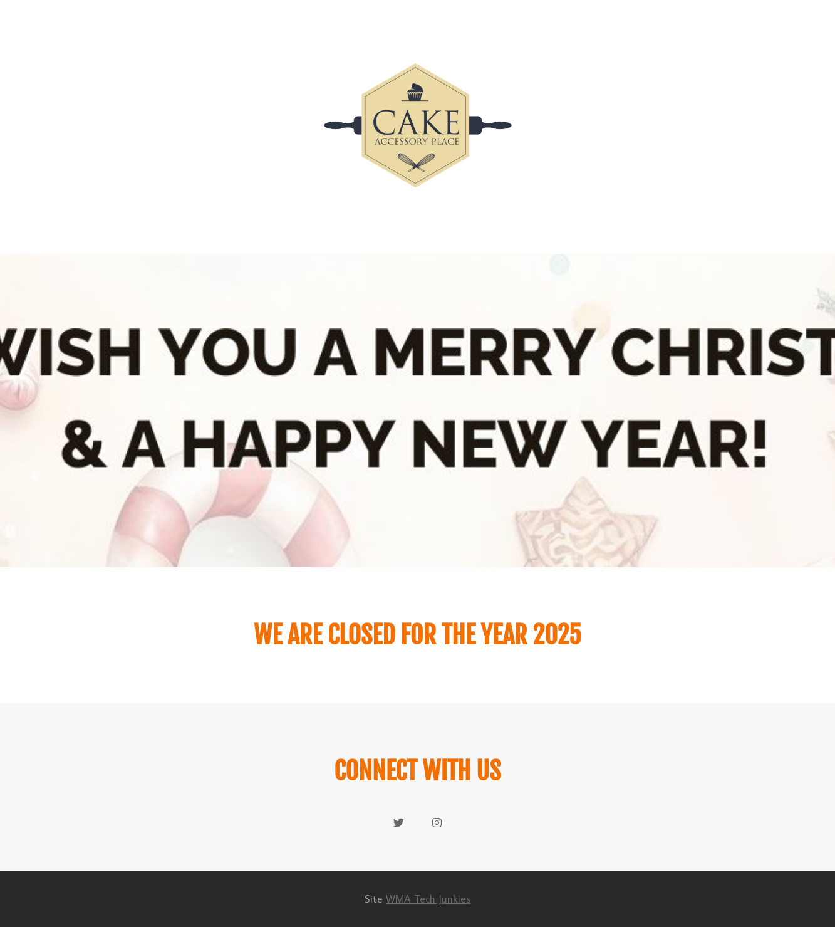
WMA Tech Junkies (428, 899)
